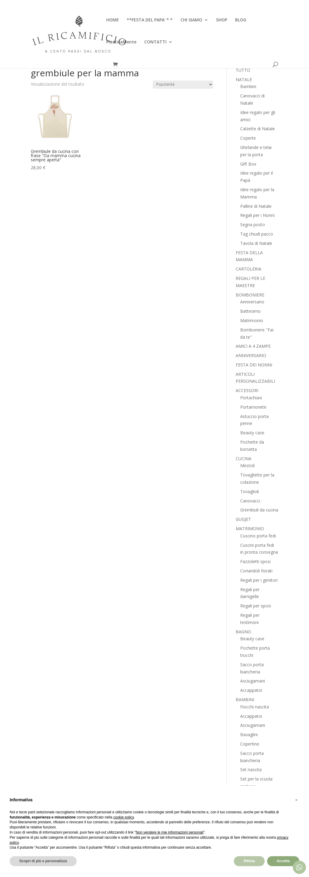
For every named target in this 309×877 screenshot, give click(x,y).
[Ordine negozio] (183, 85)
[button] (296, 800)
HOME (112, 20)
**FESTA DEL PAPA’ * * (150, 20)
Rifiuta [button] (249, 861)
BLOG (240, 20)
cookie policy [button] (123, 817)
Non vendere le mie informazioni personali (169, 832)
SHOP (221, 20)
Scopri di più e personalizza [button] (43, 861)
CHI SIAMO (191, 20)
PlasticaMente (121, 42)
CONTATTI (155, 42)
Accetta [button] (283, 861)
